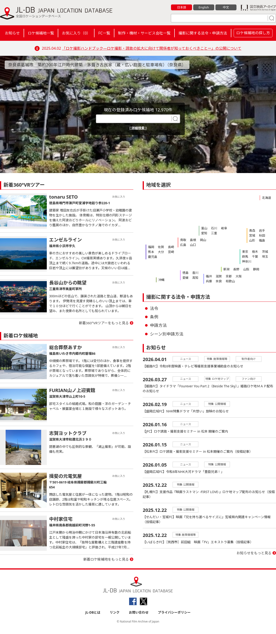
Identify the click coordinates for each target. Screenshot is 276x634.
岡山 (203, 240)
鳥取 (183, 240)
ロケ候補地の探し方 (253, 32)
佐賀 (161, 247)
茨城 (265, 251)
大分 (161, 252)
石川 (214, 228)
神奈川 (246, 261)
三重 (214, 233)
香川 (195, 273)
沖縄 (161, 280)
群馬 (245, 256)
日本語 (181, 7)
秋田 (262, 235)
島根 (193, 240)
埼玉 (265, 256)
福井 (209, 276)
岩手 (262, 230)
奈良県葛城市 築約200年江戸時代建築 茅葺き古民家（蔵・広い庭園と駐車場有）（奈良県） (97, 65)
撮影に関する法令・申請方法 (202, 33)
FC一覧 (104, 33)
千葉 (255, 256)
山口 (193, 245)
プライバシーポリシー (174, 612)
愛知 (204, 233)
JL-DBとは (93, 612)
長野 (236, 269)
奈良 (219, 281)
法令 (154, 308)
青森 (252, 230)
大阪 (238, 276)
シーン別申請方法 (166, 334)
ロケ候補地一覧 (41, 33)
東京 (245, 251)
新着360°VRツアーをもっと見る (104, 323)
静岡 (256, 269)
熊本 (151, 252)
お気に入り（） (76, 33)
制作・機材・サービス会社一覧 (144, 33)
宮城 (252, 235)
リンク (115, 612)
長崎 (171, 247)
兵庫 (209, 281)
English (204, 7)
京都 (228, 276)
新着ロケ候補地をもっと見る (106, 559)
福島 (262, 240)
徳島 (185, 273)
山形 (252, 240)
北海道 (266, 198)
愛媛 (185, 277)
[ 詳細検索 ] (138, 128)
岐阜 (224, 228)
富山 (204, 228)
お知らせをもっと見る (254, 553)
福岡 (151, 247)
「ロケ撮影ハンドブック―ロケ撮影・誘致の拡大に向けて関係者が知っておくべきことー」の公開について (151, 48)
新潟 (226, 269)
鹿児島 (152, 257)
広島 (183, 245)
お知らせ (12, 33)
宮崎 (171, 252)
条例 (154, 317)
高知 (195, 277)
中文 (226, 7)
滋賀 (219, 276)
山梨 (246, 269)
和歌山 (230, 281)
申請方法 (158, 325)
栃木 (255, 251)
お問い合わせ (139, 612)
